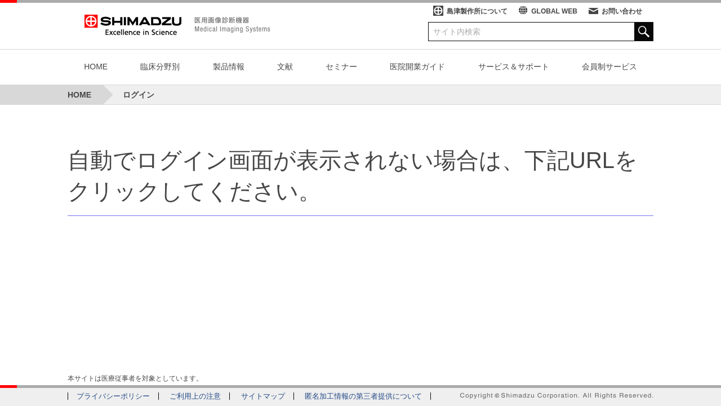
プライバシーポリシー (113, 396)
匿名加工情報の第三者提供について (363, 396)
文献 (285, 66)
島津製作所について (477, 11)
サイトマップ (263, 396)
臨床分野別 (160, 66)
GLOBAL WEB (554, 11)
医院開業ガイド (417, 66)
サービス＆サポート (513, 66)
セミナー (341, 66)
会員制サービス (609, 66)
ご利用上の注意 (195, 396)
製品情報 (228, 66)
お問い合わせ (622, 11)
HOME (96, 66)
